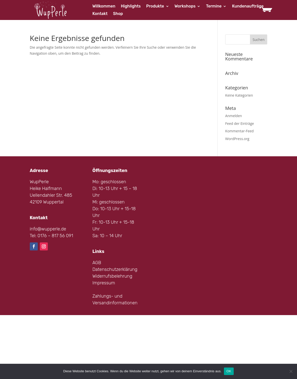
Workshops (185, 6)
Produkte (155, 6)
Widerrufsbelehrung (112, 276)
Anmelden (233, 115)
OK (228, 371)
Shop (118, 14)
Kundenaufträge (247, 6)
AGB (96, 262)
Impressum (103, 283)
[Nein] (290, 371)
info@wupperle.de (48, 229)
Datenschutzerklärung (114, 269)
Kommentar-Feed (239, 131)
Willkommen (103, 6)
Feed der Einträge (239, 123)
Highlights (131, 6)
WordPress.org (237, 138)
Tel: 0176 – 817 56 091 (51, 235)
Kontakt (100, 14)
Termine (213, 6)
